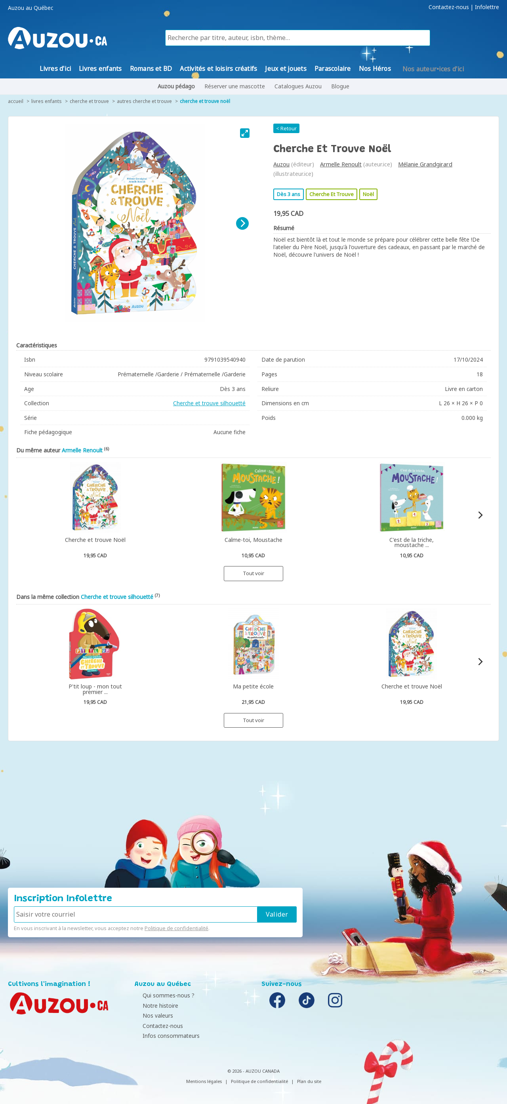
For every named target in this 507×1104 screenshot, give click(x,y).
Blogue (340, 86)
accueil (15, 101)
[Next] (242, 223)
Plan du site (309, 1081)
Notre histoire (154, 1005)
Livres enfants (46, 101)
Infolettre (487, 7)
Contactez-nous (449, 7)
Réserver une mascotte (234, 86)
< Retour (286, 128)
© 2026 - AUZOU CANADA (253, 1071)
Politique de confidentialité (176, 928)
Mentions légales (204, 1081)
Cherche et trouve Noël (205, 101)
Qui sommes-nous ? (163, 995)
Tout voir (253, 573)
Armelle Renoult (341, 164)
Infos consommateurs (165, 1035)
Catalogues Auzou (298, 86)
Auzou (281, 164)
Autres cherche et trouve (144, 101)
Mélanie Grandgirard (425, 164)
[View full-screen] (245, 133)
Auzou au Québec (30, 8)
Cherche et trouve (89, 101)
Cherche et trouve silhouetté (209, 403)
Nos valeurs (152, 1015)
